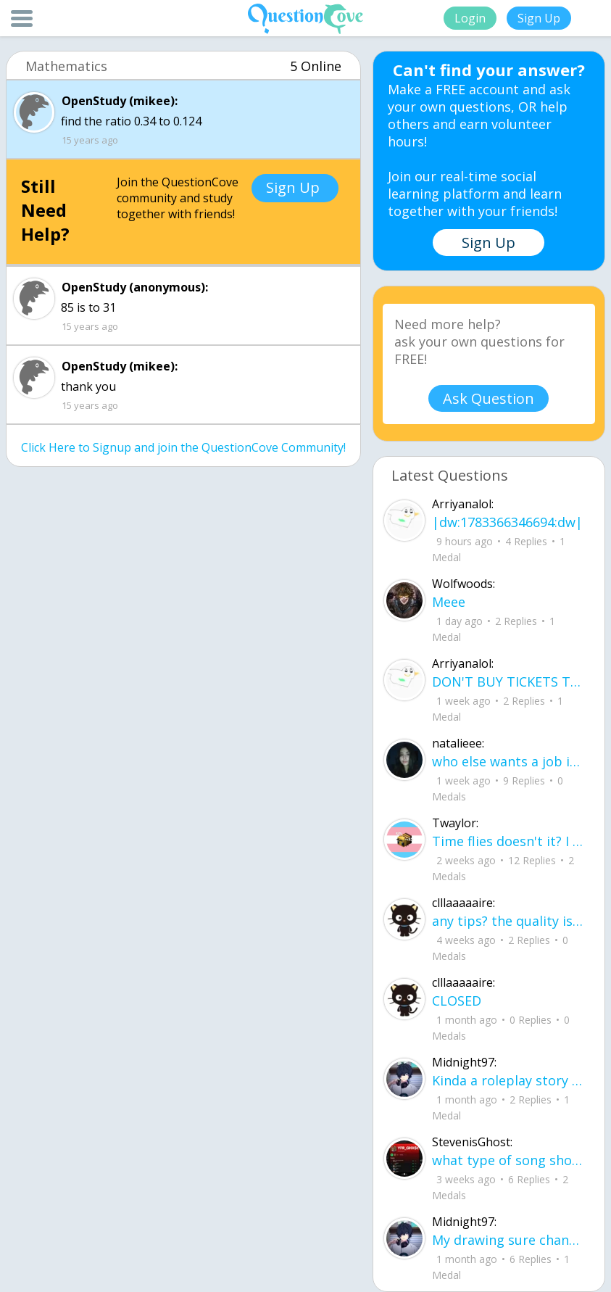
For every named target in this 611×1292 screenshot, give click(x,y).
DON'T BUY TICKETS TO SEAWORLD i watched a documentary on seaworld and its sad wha (509, 681)
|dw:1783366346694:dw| (507, 522)
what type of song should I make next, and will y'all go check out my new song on (509, 1160)
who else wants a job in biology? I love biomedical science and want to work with (509, 761)
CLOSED (456, 1000)
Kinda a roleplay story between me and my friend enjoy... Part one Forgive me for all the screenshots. (509, 1080)
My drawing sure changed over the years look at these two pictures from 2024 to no (509, 1239)
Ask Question (488, 398)
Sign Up (539, 18)
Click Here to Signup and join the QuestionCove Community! (183, 447)
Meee (448, 601)
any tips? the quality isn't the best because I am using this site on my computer (509, 920)
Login (470, 18)
